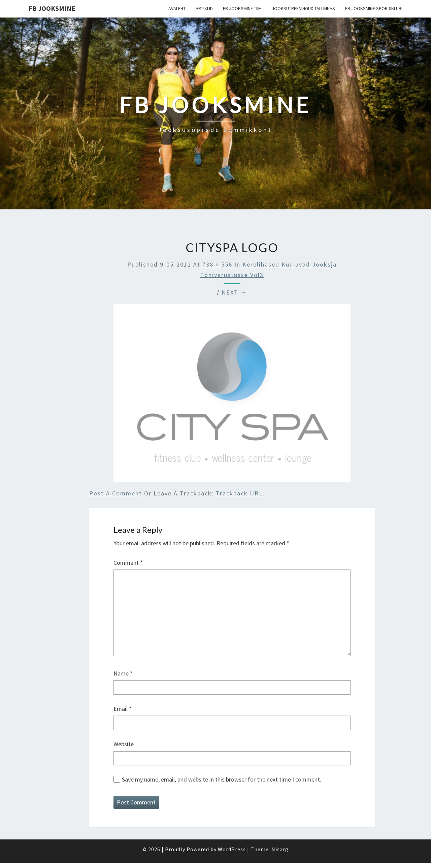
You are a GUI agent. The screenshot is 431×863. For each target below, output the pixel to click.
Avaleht (177, 8)
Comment (128, 562)
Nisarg (280, 849)
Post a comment (115, 493)
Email (122, 709)
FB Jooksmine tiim (242, 8)
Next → (234, 292)
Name (123, 673)
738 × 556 (217, 264)
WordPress (232, 849)
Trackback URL (239, 493)
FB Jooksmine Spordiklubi (373, 8)
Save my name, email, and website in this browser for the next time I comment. (221, 779)
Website (123, 744)
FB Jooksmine (52, 8)
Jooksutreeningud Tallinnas (303, 8)
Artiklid (204, 8)
